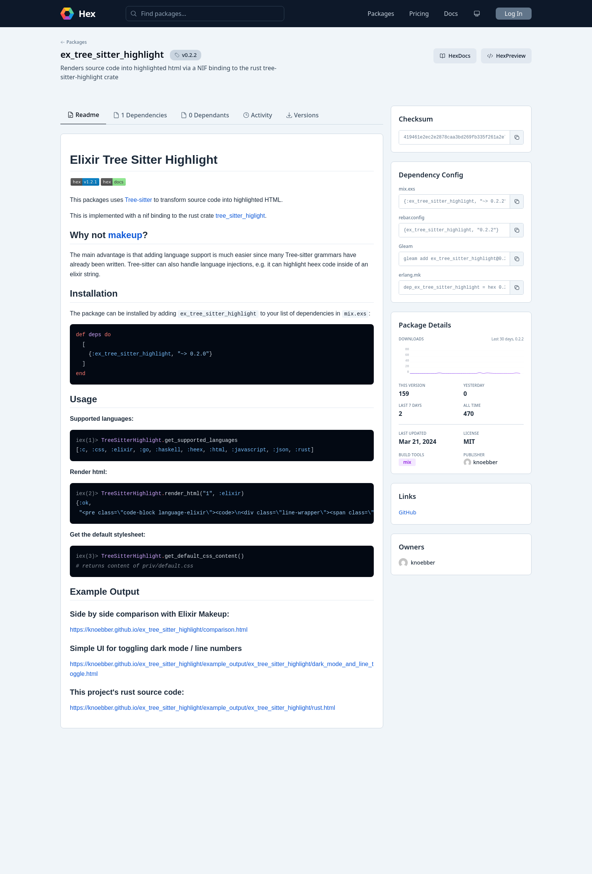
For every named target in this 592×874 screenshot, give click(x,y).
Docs (451, 13)
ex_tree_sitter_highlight (112, 54)
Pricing (419, 13)
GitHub (407, 512)
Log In (514, 13)
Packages (381, 13)
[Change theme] (477, 13)
